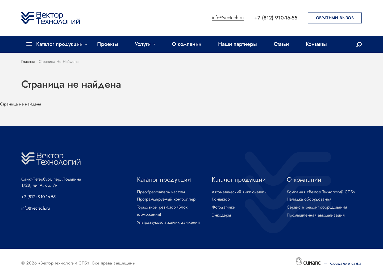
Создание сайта (346, 263)
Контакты (316, 44)
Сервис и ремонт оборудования (317, 207)
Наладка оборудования (309, 199)
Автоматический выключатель (239, 192)
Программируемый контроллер (166, 199)
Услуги (143, 44)
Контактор (221, 199)
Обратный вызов (335, 18)
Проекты (107, 44)
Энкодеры (221, 215)
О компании (186, 44)
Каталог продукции (59, 44)
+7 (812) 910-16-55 (275, 17)
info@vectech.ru (228, 18)
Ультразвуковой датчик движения (168, 222)
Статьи (281, 44)
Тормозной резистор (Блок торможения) (162, 211)
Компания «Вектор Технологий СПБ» (321, 192)
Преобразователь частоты (161, 192)
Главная (28, 61)
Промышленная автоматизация (316, 215)
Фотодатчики (223, 207)
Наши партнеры (237, 44)
